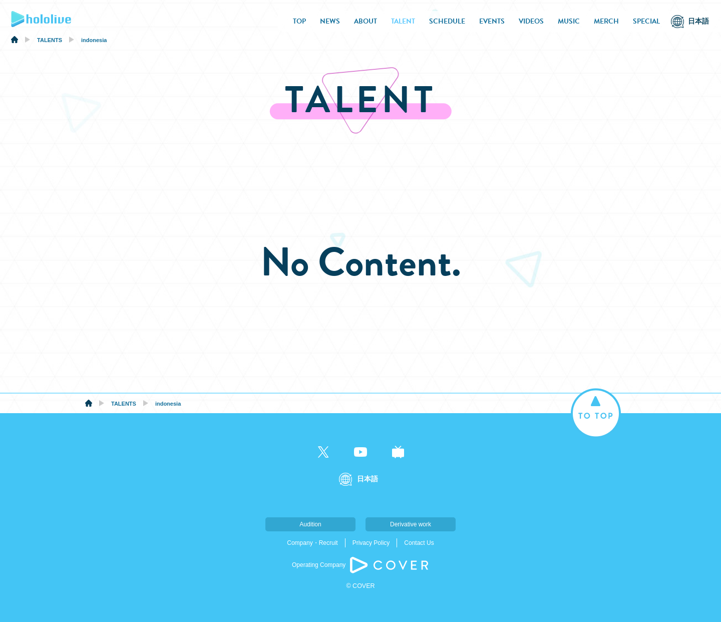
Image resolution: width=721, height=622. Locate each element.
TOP (299, 21)
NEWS (330, 21)
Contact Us (419, 542)
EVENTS (492, 21)
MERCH (606, 21)
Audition (310, 524)
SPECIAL (646, 21)
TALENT (403, 21)
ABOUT (365, 21)
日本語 (698, 21)
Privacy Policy (371, 542)
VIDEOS (531, 21)
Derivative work (410, 524)
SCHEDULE (447, 21)
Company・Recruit (312, 542)
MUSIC (569, 21)
